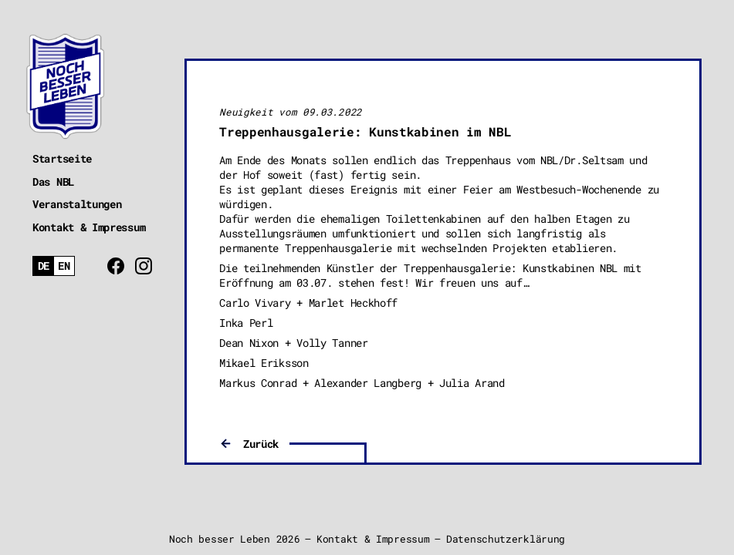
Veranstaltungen (77, 204)
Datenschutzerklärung (505, 539)
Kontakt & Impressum (88, 227)
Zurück (261, 443)
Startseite (62, 158)
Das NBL (53, 181)
